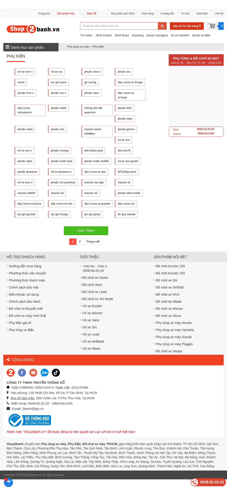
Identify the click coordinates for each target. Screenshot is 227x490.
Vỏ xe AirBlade (92, 352)
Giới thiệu (202, 13)
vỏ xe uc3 (124, 139)
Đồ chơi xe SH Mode (96, 309)
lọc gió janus (59, 225)
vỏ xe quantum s (61, 171)
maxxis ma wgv (94, 182)
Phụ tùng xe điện (20, 340)
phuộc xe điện (201, 35)
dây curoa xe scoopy (126, 95)
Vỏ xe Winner (91, 323)
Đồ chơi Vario (91, 295)
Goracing (138, 35)
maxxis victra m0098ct (92, 131)
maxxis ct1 (91, 193)
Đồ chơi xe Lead (93, 302)
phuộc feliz (124, 108)
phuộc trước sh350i (96, 161)
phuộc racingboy (157, 35)
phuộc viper (125, 118)
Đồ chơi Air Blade (168, 312)
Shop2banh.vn (32, 485)
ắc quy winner (93, 225)
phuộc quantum (27, 171)
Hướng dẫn (167, 13)
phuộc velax (25, 129)
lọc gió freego (26, 225)
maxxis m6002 (26, 193)
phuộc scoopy (60, 150)
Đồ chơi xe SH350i (169, 298)
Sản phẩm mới (68, 14)
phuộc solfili (59, 108)
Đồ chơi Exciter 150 (169, 284)
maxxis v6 (124, 182)
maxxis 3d (57, 193)
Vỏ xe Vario (89, 331)
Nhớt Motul (122, 35)
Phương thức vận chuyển (26, 284)
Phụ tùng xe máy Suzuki (173, 347)
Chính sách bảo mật (23, 298)
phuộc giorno (126, 129)
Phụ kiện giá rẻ (19, 333)
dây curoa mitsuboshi (25, 110)
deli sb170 (124, 150)
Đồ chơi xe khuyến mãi (25, 319)
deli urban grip (93, 150)
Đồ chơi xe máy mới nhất (26, 326)
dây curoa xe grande (92, 206)
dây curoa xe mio (62, 203)
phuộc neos (91, 93)
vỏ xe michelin (180, 35)
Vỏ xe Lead (89, 345)
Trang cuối (93, 252)
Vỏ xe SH (88, 338)
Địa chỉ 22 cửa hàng (186, 26)
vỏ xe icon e (25, 182)
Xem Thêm (86, 241)
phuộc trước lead (61, 161)
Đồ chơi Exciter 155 (169, 277)
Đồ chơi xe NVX (167, 305)
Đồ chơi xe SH (165, 291)
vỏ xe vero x (25, 71)
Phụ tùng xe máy (78, 46)
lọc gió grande (127, 214)
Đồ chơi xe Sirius (167, 326)
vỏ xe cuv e (25, 150)
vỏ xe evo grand (128, 161)
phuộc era (124, 71)
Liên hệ (219, 13)
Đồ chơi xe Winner (168, 319)
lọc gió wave (59, 82)
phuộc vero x (92, 71)
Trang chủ (44, 13)
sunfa (21, 82)
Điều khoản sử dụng (23, 305)
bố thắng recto (127, 171)
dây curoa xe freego (130, 82)
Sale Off (91, 13)
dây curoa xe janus (29, 203)
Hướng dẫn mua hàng (24, 277)
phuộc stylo (25, 161)
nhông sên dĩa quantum (93, 110)
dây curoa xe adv (95, 171)
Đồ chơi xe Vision (94, 288)
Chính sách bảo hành (23, 312)
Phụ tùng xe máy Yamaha (174, 340)
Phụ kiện (98, 46)
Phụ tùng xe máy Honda (173, 333)
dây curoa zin (126, 203)
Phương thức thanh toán (26, 291)
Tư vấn (185, 13)
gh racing (90, 82)
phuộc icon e (26, 93)
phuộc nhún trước (129, 193)
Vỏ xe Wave (90, 359)
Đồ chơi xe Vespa (168, 362)
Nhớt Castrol (104, 35)
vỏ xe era (57, 71)
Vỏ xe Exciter (91, 316)
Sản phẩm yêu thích (123, 13)
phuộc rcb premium (63, 182)
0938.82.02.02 (93, 281)
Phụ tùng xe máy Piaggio (173, 354)
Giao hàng (148, 13)
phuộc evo (57, 129)
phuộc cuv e (59, 93)
